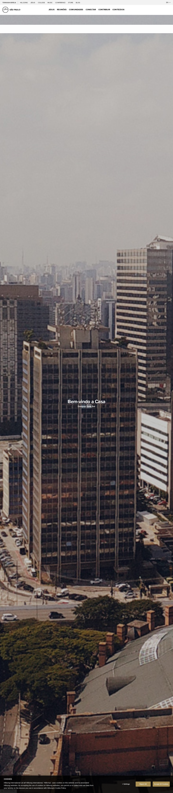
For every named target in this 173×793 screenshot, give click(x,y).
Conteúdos (118, 9)
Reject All (143, 784)
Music (50, 2)
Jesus (33, 2)
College (41, 2)
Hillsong (24, 2)
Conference (60, 2)
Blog (78, 2)
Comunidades (76, 9)
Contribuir (104, 9)
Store (70, 2)
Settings (127, 784)
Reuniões (62, 9)
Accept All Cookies (161, 784)
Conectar (91, 9)
